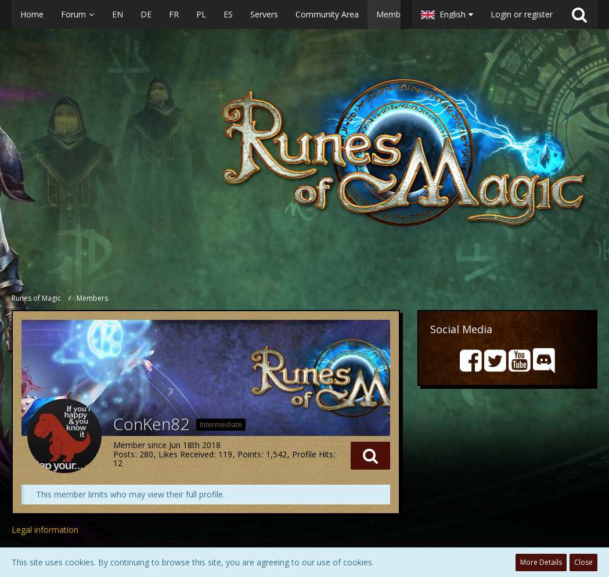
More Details (541, 562)
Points (249, 454)
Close (583, 562)
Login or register (522, 14)
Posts (124, 454)
